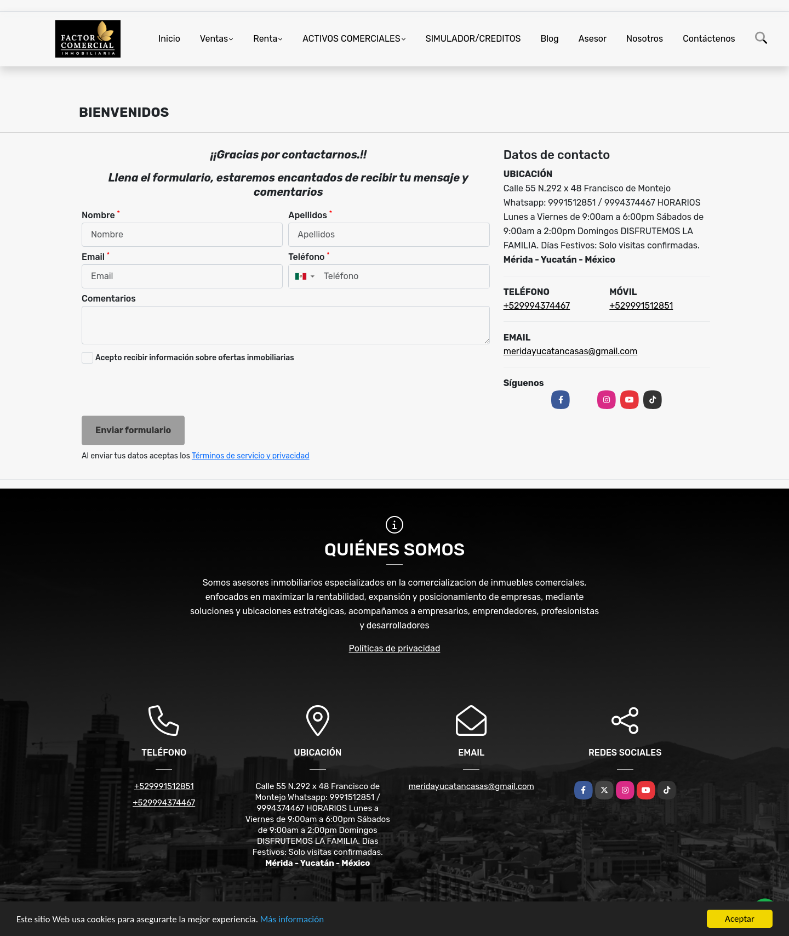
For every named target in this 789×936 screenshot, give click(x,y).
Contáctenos (709, 38)
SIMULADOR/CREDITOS (473, 38)
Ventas (214, 38)
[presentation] (165, 391)
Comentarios (109, 298)
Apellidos (310, 214)
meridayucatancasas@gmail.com (571, 351)
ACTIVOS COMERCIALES (351, 38)
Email (96, 256)
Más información (292, 920)
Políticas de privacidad (395, 648)
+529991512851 (641, 305)
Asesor (593, 38)
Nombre (101, 214)
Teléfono (308, 256)
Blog (550, 38)
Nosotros (644, 38)
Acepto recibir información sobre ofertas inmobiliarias (194, 357)
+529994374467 (537, 305)
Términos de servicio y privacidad (251, 456)
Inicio (169, 38)
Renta (265, 38)
